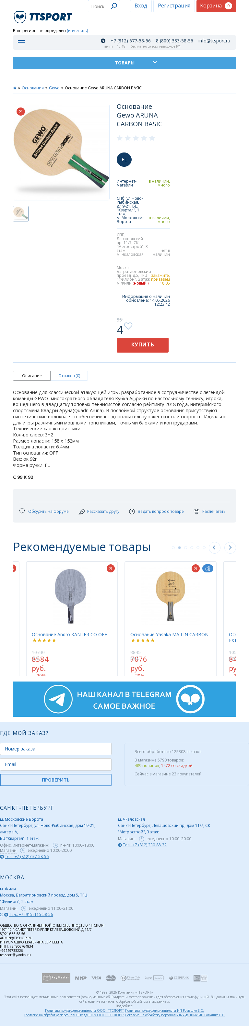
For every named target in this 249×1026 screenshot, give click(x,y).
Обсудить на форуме (48, 511)
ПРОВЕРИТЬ (56, 780)
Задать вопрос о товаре (161, 511)
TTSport (44, 14)
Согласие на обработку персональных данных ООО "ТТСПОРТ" (74, 1015)
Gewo (54, 88)
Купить (142, 344)
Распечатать (214, 511)
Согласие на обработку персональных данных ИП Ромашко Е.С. (175, 1015)
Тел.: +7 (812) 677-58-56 (27, 856)
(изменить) (77, 31)
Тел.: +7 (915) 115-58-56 (31, 914)
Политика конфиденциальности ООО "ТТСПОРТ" (84, 1010)
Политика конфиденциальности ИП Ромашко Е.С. (164, 1010)
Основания (33, 88)
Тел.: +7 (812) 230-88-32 (145, 845)
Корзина (216, 5)
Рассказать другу (103, 511)
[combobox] (104, 6)
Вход (141, 5)
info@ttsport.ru (214, 41)
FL (124, 159)
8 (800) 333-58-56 (174, 41)
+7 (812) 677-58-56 (131, 41)
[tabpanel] (170, 615)
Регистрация (174, 5)
